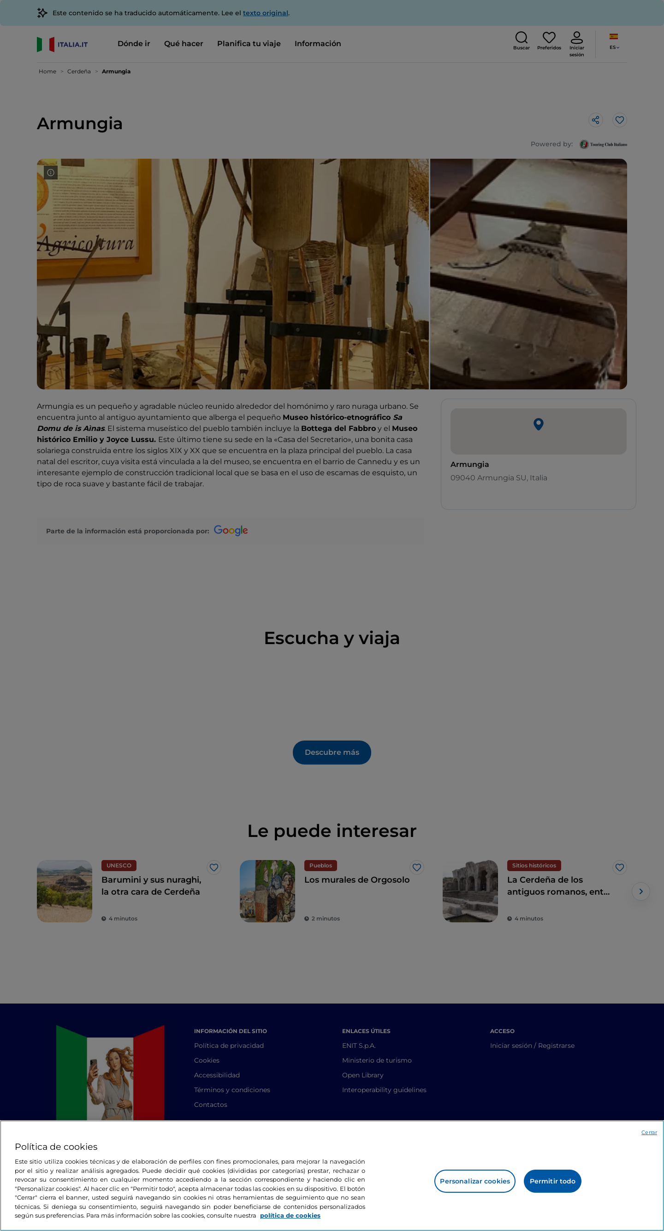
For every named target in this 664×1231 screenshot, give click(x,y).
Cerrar (649, 1132)
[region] (332, 1175)
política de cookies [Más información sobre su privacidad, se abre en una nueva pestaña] (290, 1215)
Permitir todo (553, 1181)
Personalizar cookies (475, 1181)
